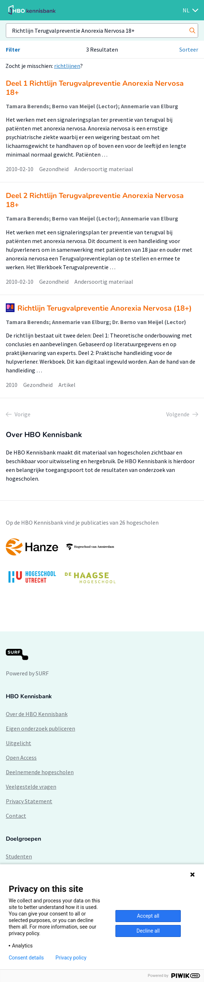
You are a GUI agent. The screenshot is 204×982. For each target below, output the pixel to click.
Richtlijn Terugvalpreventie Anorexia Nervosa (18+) (104, 308)
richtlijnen (67, 65)
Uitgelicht (18, 743)
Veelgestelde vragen (31, 786)
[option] (102, 564)
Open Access (21, 757)
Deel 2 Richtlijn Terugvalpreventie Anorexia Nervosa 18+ (95, 200)
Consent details (26, 958)
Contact (16, 815)
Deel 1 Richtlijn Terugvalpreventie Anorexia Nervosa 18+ (95, 87)
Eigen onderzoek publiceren (40, 728)
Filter (13, 49)
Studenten (19, 856)
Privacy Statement (29, 801)
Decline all (148, 931)
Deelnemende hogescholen (40, 772)
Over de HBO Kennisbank (37, 714)
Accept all (148, 916)
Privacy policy (71, 958)
